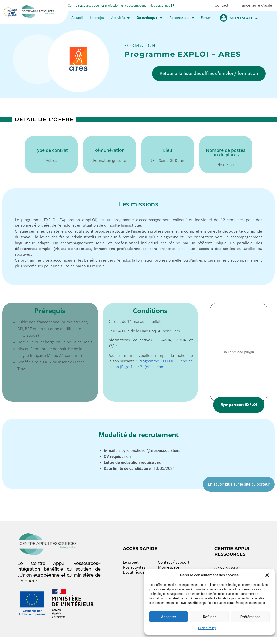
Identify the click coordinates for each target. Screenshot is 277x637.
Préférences (250, 617)
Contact (221, 5)
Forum (206, 18)
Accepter (168, 617)
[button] (267, 575)
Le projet (97, 18)
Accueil (77, 18)
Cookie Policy (207, 628)
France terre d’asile (255, 5)
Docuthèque (149, 17)
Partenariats (181, 17)
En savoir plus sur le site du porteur (239, 484)
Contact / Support (173, 562)
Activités (120, 17)
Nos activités (134, 567)
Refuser (209, 617)
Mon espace (244, 18)
